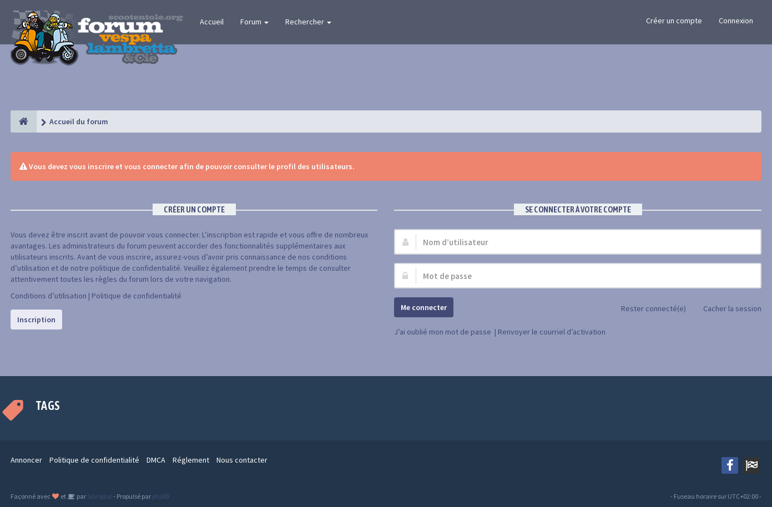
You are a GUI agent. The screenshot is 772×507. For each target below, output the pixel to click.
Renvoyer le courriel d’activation (552, 332)
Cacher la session (726, 309)
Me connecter (424, 307)
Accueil (212, 22)
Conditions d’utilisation (49, 296)
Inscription (36, 320)
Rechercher (308, 22)
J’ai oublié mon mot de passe (442, 332)
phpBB (160, 496)
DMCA (156, 460)
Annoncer (26, 460)
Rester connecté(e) (647, 309)
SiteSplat (99, 496)
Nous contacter (242, 460)
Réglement (191, 460)
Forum (254, 22)
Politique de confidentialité (136, 296)
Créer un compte (674, 21)
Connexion (736, 21)
